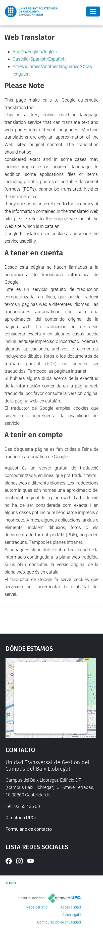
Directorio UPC (20, 817)
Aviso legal (70, 915)
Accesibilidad (71, 907)
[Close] (93, 12)
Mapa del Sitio (36, 907)
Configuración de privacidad (59, 922)
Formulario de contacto (29, 829)
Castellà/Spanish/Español (38, 59)
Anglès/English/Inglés (34, 51)
